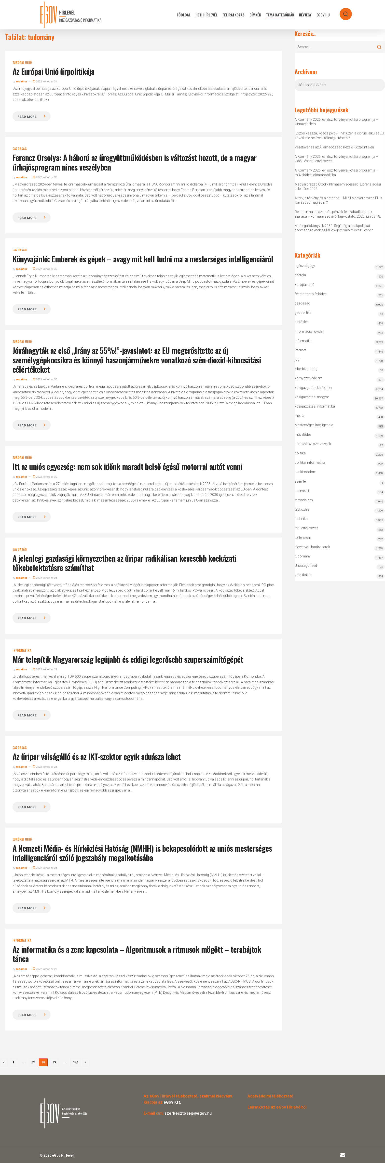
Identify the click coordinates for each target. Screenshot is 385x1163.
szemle (300, 481)
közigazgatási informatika (315, 406)
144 (75, 1062)
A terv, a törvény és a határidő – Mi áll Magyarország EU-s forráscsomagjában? (338, 200)
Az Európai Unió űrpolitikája (54, 71)
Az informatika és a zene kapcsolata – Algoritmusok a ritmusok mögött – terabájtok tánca (137, 953)
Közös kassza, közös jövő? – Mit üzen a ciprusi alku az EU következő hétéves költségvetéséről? (339, 135)
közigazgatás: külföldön (313, 388)
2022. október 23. (45, 969)
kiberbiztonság (306, 369)
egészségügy (305, 266)
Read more (27, 117)
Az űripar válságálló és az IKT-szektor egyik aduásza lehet (97, 756)
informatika (22, 650)
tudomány (303, 556)
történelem (303, 538)
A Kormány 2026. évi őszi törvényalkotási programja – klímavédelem (336, 122)
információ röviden (309, 331)
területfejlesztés (306, 528)
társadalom (304, 500)
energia (300, 275)
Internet (300, 350)
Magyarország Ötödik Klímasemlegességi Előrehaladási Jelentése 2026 (338, 186)
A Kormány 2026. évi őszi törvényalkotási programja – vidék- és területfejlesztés (336, 159)
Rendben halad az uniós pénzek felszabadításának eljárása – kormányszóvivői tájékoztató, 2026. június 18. (338, 214)
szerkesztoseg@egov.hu (188, 1113)
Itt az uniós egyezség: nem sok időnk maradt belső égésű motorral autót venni (127, 466)
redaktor (21, 81)
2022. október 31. (45, 81)
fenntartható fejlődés (311, 294)
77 (54, 1062)
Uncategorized (306, 566)
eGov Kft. (172, 1102)
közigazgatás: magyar (312, 397)
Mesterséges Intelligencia (340, 426)
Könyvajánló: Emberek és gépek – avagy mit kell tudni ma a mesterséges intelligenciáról (143, 258)
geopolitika (303, 313)
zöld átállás (303, 575)
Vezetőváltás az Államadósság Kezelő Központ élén (334, 147)
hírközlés (302, 322)
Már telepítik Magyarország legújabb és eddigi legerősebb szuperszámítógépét (128, 659)
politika (300, 453)
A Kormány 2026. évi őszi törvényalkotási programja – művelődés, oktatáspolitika (336, 172)
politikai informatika (310, 462)
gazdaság (20, 148)
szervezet (302, 491)
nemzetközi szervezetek (313, 444)
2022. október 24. (45, 578)
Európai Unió (22, 62)
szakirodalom (305, 472)
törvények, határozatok (312, 547)
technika (301, 519)
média (299, 416)
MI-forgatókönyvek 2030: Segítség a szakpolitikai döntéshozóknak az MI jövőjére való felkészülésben (334, 228)
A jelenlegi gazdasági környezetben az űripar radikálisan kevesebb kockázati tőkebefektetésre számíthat (124, 562)
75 (33, 1062)
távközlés (302, 509)
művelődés (303, 434)
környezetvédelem (308, 378)
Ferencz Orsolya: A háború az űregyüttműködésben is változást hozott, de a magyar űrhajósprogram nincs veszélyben (135, 162)
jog (297, 359)
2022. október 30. (45, 177)
